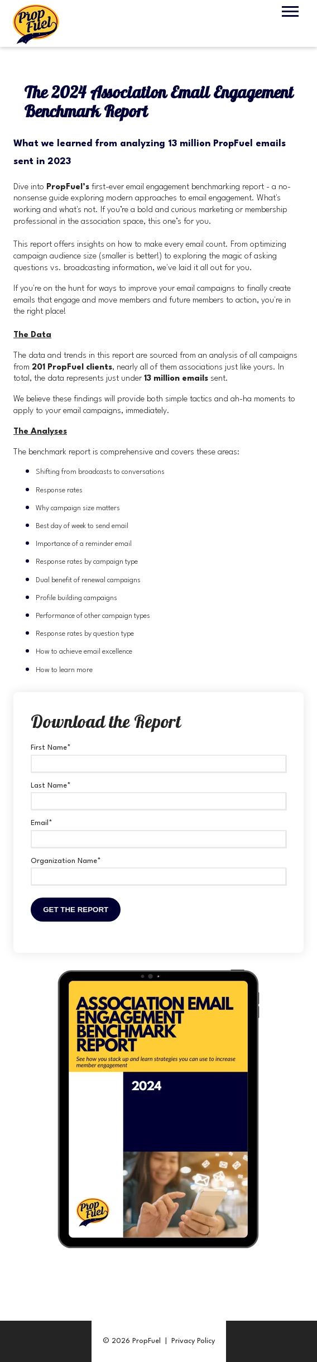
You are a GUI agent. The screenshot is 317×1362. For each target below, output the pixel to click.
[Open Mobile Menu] (290, 11)
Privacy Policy (193, 1341)
